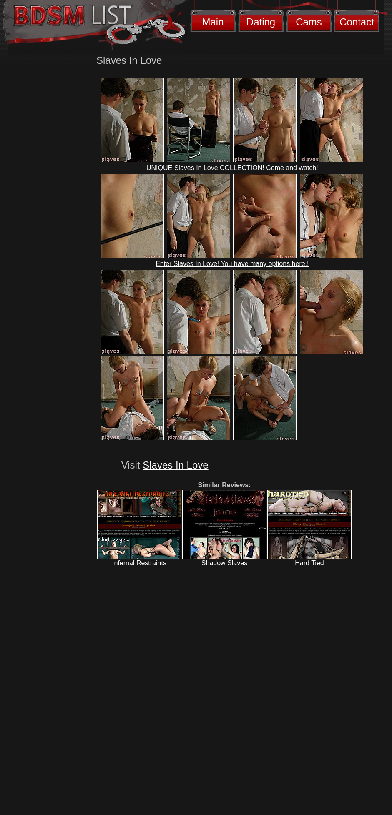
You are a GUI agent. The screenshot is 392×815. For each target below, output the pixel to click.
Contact (356, 22)
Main (213, 22)
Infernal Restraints (139, 563)
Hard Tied (309, 563)
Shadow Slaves (224, 563)
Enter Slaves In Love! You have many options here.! (232, 263)
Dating (260, 22)
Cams (309, 22)
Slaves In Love (175, 465)
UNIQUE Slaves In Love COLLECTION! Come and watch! (232, 167)
